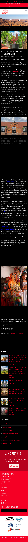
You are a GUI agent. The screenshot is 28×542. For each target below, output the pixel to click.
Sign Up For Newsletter (18, 1)
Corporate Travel (7, 430)
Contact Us (14, 466)
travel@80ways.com (14, 6)
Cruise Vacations (7, 424)
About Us (3, 490)
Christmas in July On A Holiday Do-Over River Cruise (16, 401)
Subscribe (14, 510)
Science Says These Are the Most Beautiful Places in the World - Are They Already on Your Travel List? (18, 371)
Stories (6, 27)
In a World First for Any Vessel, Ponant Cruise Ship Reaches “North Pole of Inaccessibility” (18, 359)
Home (2, 27)
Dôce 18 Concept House (7, 229)
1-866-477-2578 (18, 4)
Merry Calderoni (5, 173)
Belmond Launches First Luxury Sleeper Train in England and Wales (17, 391)
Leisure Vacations (7, 427)
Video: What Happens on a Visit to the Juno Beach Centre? (17, 410)
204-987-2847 (9, 4)
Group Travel (6, 437)
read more (11, 364)
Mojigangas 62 (5, 256)
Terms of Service (5, 492)
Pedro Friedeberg (5, 226)
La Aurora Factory (10, 182)
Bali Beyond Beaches (16, 381)
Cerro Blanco (4, 212)
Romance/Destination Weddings (11, 440)
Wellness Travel (7, 443)
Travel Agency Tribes (22, 537)
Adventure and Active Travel (10, 433)
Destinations (4, 495)
